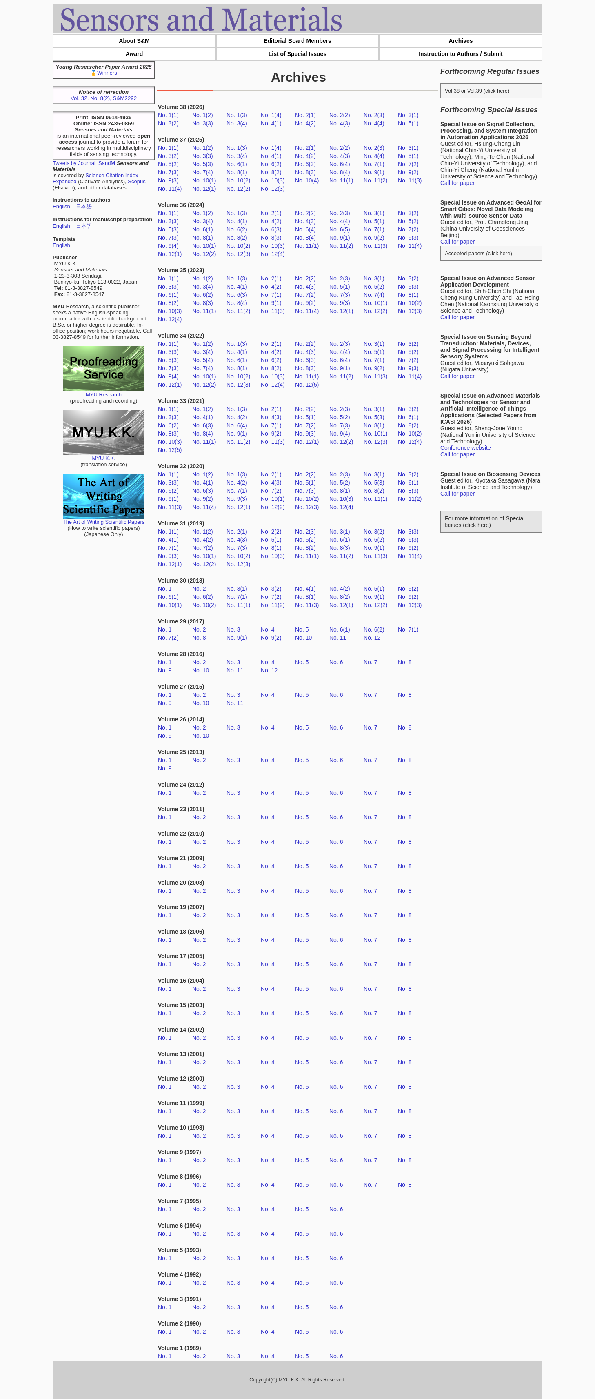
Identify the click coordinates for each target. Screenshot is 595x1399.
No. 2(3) (374, 115)
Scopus (136, 181)
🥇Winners (103, 73)
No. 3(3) (202, 123)
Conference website (465, 448)
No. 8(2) (271, 172)
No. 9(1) (374, 172)
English (61, 206)
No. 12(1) (204, 188)
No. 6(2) (271, 164)
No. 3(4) (236, 123)
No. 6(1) (236, 164)
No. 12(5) (307, 384)
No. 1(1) (168, 115)
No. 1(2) (202, 115)
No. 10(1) (204, 180)
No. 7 (370, 662)
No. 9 (164, 670)
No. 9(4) (168, 245)
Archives (460, 41)
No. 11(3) (410, 180)
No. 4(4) (374, 123)
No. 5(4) (202, 360)
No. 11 (337, 637)
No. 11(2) (375, 180)
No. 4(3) (339, 123)
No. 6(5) (339, 229)
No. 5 (302, 629)
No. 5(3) (202, 164)
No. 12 (372, 637)
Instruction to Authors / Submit (461, 54)
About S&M (134, 41)
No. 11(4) (170, 188)
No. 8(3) (305, 172)
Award (134, 54)
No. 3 (233, 629)
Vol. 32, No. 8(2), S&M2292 (104, 98)
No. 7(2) (408, 164)
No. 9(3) (168, 180)
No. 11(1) (341, 180)
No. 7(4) (202, 172)
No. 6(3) (305, 164)
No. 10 (303, 637)
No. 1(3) (236, 115)
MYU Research (103, 392)
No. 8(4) (339, 172)
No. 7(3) (168, 172)
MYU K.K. (103, 455)
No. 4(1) (271, 123)
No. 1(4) (271, 115)
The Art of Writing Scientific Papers (104, 519)
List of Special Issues (297, 54)
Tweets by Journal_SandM (84, 163)
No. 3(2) (168, 123)
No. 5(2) (168, 164)
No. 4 (267, 629)
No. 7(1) (374, 164)
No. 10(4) (307, 180)
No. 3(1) (408, 115)
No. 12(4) (272, 254)
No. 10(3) (272, 180)
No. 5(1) (408, 123)
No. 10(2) (238, 180)
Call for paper (457, 183)
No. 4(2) (305, 123)
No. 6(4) (339, 164)
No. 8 (199, 637)
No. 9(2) (408, 172)
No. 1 (164, 588)
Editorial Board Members (297, 41)
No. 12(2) (238, 188)
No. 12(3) (272, 188)
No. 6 (336, 662)
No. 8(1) (236, 172)
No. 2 (199, 588)
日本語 (84, 206)
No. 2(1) (305, 115)
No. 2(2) (339, 115)
